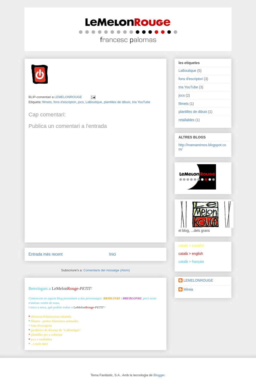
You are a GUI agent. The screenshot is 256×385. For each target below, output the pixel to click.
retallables (186, 120)
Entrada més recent (45, 254)
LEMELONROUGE (198, 280)
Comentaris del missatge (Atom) (107, 270)
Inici (112, 254)
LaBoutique (94, 102)
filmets (47, 102)
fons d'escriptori (65, 102)
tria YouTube (141, 102)
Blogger (159, 375)
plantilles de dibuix (117, 102)
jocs (81, 102)
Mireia (188, 289)
